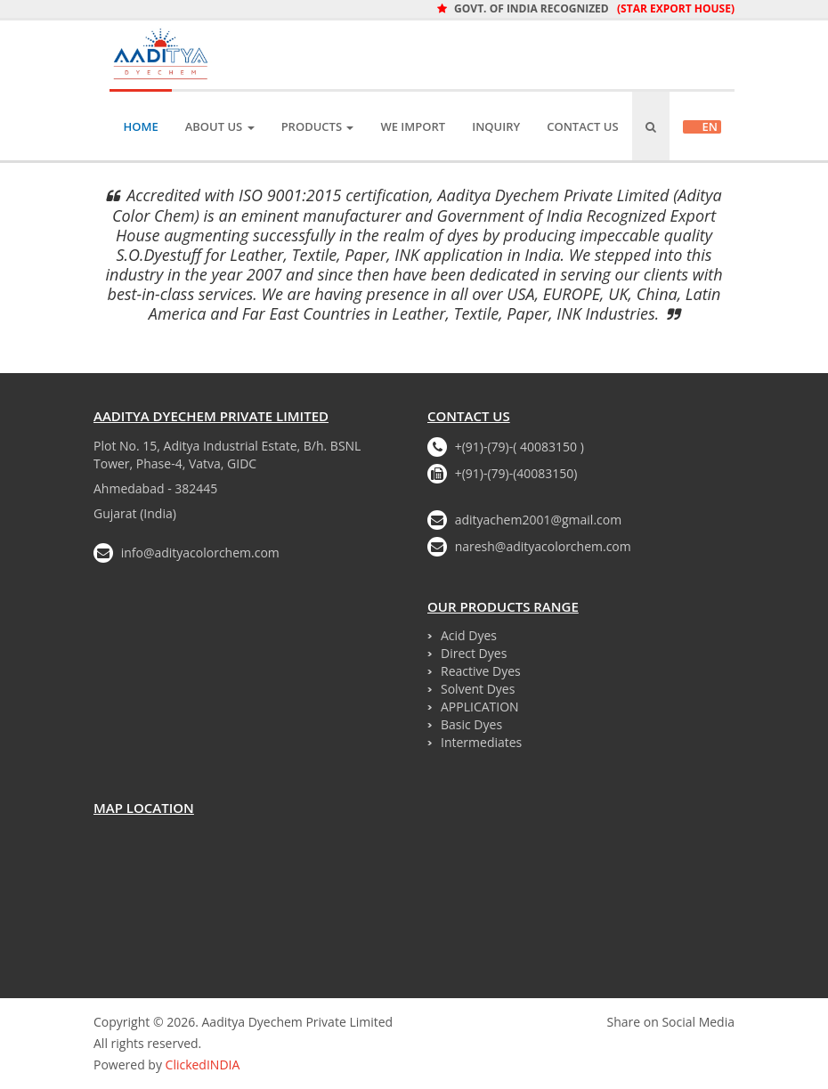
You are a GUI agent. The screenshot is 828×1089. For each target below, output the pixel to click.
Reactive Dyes (481, 670)
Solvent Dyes (478, 688)
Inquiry (496, 126)
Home (140, 126)
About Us (220, 126)
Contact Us (582, 126)
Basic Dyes (471, 724)
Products (317, 126)
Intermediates (481, 742)
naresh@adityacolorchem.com (543, 546)
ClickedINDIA (203, 1064)
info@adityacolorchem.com (200, 552)
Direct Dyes (474, 653)
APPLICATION (480, 706)
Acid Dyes (469, 635)
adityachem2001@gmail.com (538, 519)
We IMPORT (412, 126)
